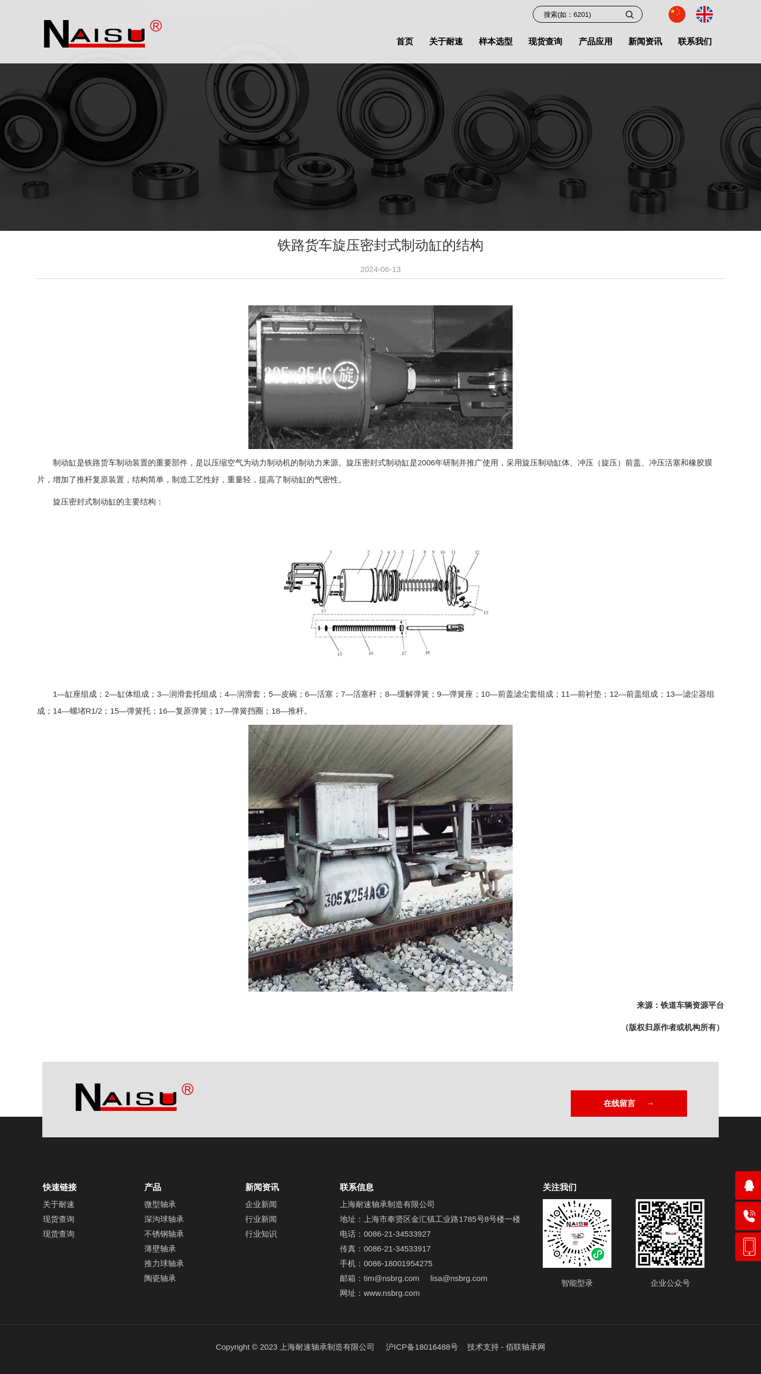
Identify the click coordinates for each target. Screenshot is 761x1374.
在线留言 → (629, 1103)
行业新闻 (261, 1218)
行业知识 (261, 1233)
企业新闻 (261, 1204)
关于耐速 (59, 1204)
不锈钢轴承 (164, 1233)
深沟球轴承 (164, 1218)
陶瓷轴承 (160, 1278)
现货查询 (59, 1218)
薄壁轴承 (160, 1248)
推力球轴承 (164, 1263)
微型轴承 (160, 1204)
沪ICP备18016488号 (422, 1346)
